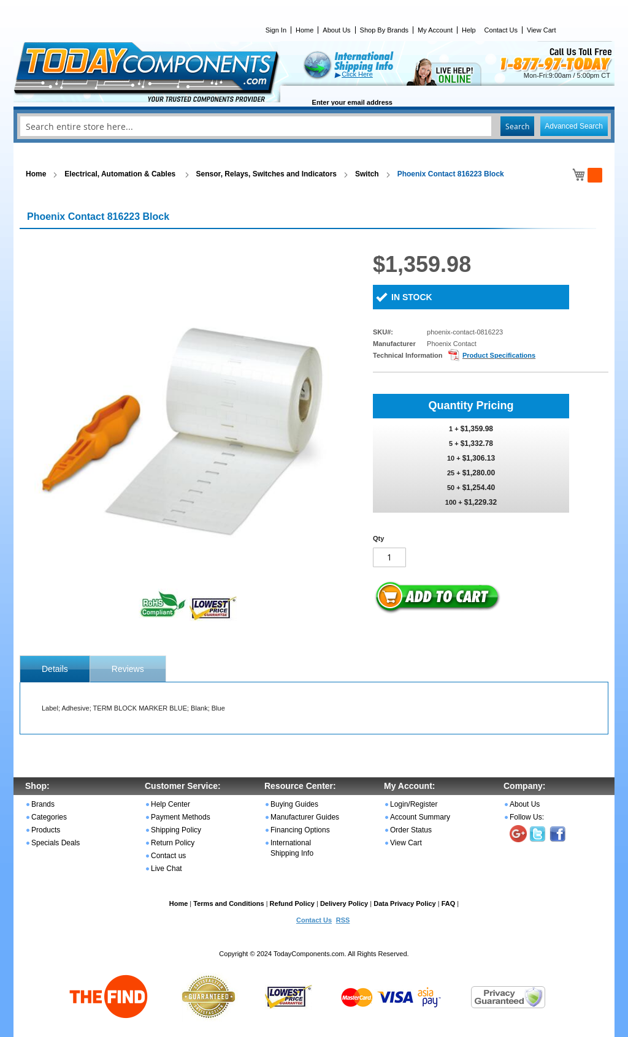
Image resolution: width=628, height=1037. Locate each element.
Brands (43, 804)
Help (469, 30)
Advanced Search (574, 126)
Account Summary (420, 817)
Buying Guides (294, 804)
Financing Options (300, 830)
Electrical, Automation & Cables (120, 174)
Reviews (128, 669)
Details (55, 669)
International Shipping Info (291, 848)
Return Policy (172, 843)
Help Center (170, 804)
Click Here (357, 74)
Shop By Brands (384, 30)
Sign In (276, 30)
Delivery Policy (344, 903)
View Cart (541, 30)
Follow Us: (527, 817)
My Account (435, 30)
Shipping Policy (176, 830)
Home (304, 30)
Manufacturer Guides (304, 817)
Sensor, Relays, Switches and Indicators (266, 174)
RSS (343, 920)
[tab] (55, 668)
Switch (367, 174)
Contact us (168, 855)
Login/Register (413, 804)
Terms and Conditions (228, 903)
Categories (49, 817)
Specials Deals (55, 843)
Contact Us (501, 30)
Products (45, 830)
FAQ (449, 903)
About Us (336, 30)
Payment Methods (180, 817)
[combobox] (314, 126)
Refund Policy (292, 903)
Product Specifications (498, 355)
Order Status (411, 830)
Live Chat (166, 868)
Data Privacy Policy (404, 903)
